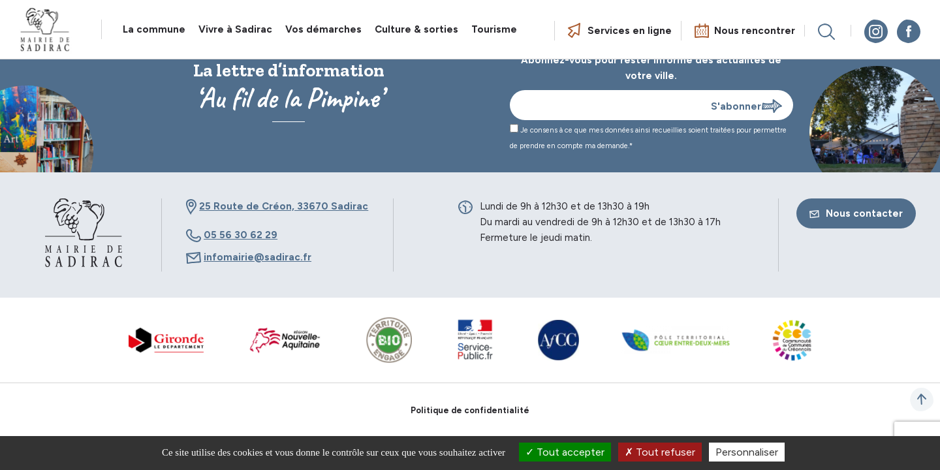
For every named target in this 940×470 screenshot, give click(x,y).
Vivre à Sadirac (235, 29)
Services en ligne (630, 31)
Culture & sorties (416, 29)
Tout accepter (564, 452)
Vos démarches (323, 29)
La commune (154, 29)
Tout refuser (660, 452)
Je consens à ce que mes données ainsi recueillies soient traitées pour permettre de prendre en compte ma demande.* (648, 137)
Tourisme (494, 29)
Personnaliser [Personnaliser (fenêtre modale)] (746, 452)
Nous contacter (856, 213)
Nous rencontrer (754, 31)
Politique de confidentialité (470, 410)
